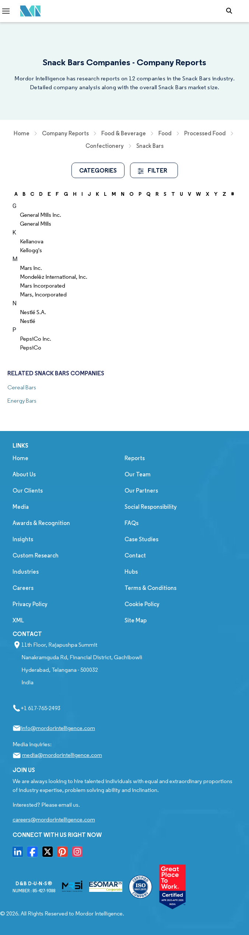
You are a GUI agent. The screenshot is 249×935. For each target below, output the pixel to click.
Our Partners (141, 490)
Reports (134, 458)
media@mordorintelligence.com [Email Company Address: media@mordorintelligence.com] (62, 754)
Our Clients (28, 490)
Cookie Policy (141, 604)
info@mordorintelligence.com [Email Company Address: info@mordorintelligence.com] (58, 727)
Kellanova (31, 241)
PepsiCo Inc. (35, 338)
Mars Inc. (31, 267)
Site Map (135, 620)
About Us (24, 474)
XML (18, 620)
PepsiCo (30, 347)
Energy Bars (21, 400)
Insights (23, 539)
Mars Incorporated (42, 285)
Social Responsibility (150, 506)
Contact (135, 555)
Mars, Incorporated (43, 294)
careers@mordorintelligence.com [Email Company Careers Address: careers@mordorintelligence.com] (54, 819)
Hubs (131, 571)
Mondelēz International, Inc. (53, 276)
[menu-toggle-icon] (6, 11)
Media (21, 506)
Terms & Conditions (150, 587)
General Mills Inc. (40, 214)
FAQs (131, 522)
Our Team (137, 474)
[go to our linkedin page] (20, 854)
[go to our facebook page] (34, 854)
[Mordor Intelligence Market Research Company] (28, 11)
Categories (98, 170)
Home (20, 458)
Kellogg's (31, 250)
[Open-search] (231, 11)
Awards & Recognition (41, 522)
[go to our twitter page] (49, 854)
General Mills (35, 223)
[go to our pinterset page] (64, 854)
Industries (26, 571)
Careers (23, 587)
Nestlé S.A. (33, 312)
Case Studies (141, 539)
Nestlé (27, 320)
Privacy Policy (30, 604)
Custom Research (36, 555)
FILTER (152, 170)
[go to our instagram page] (79, 854)
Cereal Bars (21, 387)
